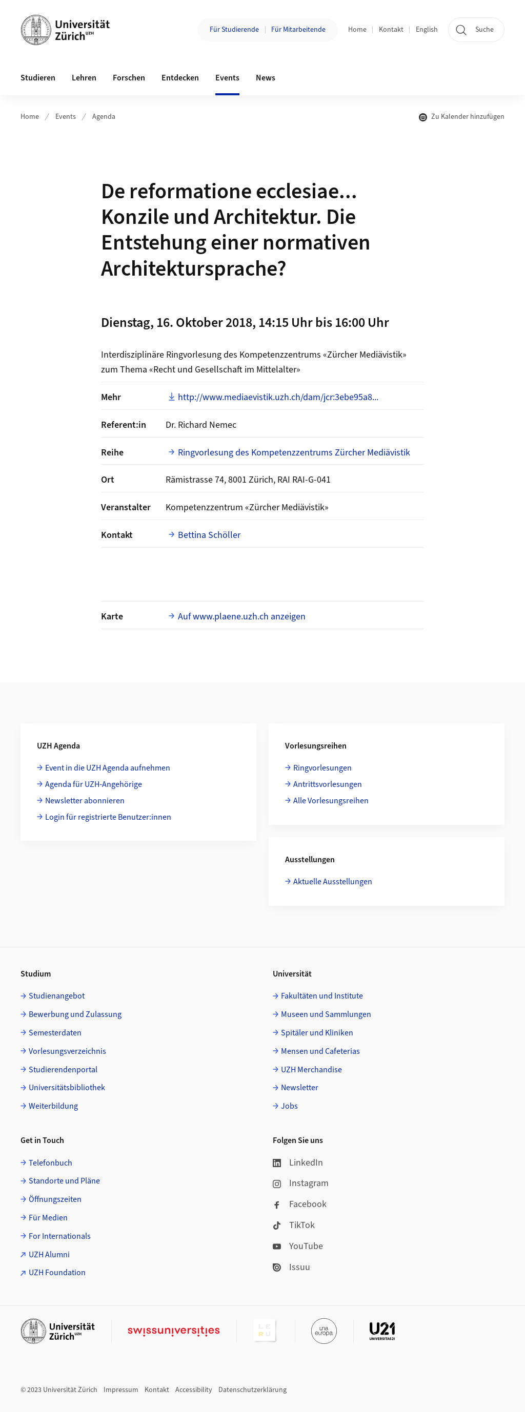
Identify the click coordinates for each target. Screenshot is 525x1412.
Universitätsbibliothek (67, 1087)
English (427, 30)
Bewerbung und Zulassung (75, 1014)
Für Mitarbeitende (298, 30)
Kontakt (391, 30)
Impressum (121, 1390)
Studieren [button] (38, 78)
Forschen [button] (129, 78)
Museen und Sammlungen (326, 1014)
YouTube (298, 1246)
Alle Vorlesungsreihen (331, 800)
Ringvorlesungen (322, 768)
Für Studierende (234, 30)
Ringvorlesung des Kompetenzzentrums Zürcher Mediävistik (294, 452)
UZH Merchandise (311, 1069)
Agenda (103, 117)
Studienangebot (57, 996)
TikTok (294, 1225)
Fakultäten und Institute (322, 996)
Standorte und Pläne (64, 1181)
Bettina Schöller (209, 535)
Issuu (291, 1267)
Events (65, 117)
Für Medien (48, 1217)
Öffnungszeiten (55, 1199)
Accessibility (193, 1390)
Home (357, 30)
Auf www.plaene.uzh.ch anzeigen (242, 616)
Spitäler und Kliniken (317, 1033)
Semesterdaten (55, 1033)
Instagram (301, 1183)
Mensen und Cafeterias (320, 1051)
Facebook (300, 1204)
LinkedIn (298, 1162)
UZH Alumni (49, 1254)
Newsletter (299, 1087)
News (265, 78)
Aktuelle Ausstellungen (332, 881)
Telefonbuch (50, 1163)
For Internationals (60, 1236)
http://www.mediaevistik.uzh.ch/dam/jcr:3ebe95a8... (278, 397)
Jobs (289, 1106)
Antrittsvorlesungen (327, 784)
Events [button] (227, 78)
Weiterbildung (53, 1106)
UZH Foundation (57, 1272)
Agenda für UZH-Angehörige (93, 784)
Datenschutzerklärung (252, 1390)
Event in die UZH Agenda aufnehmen (107, 768)
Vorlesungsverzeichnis (67, 1051)
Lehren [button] (84, 78)
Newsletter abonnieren (85, 800)
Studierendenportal (63, 1069)
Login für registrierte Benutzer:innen (108, 817)
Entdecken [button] (180, 78)
